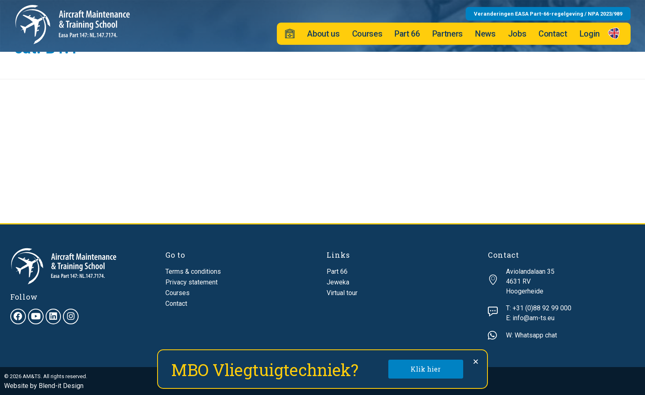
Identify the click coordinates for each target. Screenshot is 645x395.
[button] (476, 361)
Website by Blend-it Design (44, 386)
